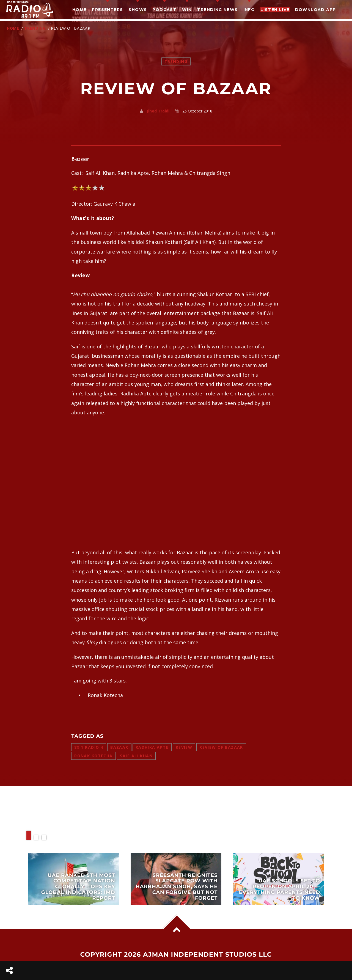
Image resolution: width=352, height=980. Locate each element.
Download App (315, 9)
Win (187, 9)
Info (249, 9)
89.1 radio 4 (88, 747)
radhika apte (152, 747)
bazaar (119, 747)
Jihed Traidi (158, 111)
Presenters (107, 9)
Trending (35, 28)
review (184, 747)
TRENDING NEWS (217, 9)
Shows (137, 9)
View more (73, 878)
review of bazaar (221, 747)
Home (79, 9)
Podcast (164, 9)
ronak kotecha (93, 755)
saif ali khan (136, 755)
